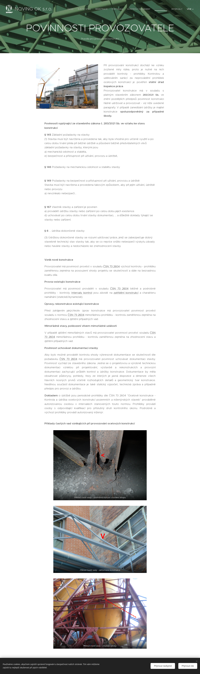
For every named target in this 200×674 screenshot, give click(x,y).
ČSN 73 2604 (111, 266)
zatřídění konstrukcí (126, 292)
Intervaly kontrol (81, 292)
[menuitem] (71, 9)
